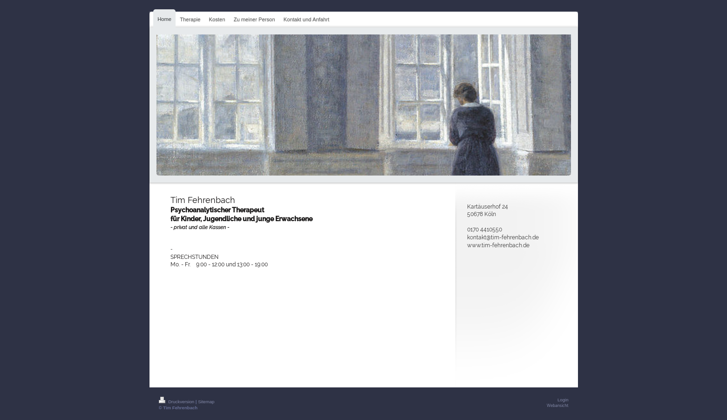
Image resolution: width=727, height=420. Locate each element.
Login (562, 399)
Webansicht (557, 405)
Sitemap (206, 401)
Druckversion (177, 401)
